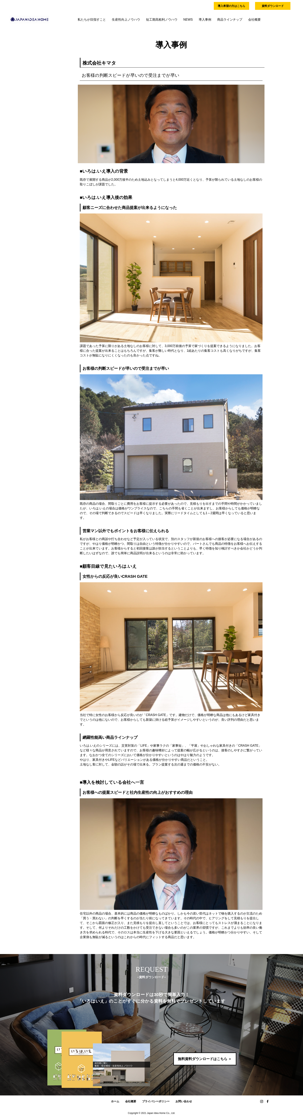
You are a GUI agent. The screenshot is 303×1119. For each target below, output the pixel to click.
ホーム (115, 1101)
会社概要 (254, 19)
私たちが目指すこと (92, 19)
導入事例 (205, 19)
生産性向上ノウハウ (126, 19)
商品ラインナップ (229, 19)
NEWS (188, 19)
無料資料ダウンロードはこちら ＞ (205, 1059)
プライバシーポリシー (156, 1101)
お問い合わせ (183, 1101)
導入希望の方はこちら (231, 5)
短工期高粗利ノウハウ (161, 19)
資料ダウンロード (273, 5)
